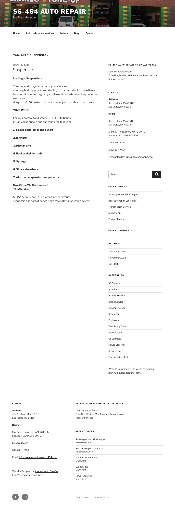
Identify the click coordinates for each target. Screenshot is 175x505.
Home (16, 33)
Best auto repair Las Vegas (122, 200)
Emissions (113, 320)
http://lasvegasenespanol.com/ (124, 372)
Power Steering (116, 219)
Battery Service (116, 295)
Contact (90, 33)
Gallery (64, 33)
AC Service (114, 283)
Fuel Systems (115, 332)
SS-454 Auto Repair (49, 11)
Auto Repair (114, 289)
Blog (76, 33)
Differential (114, 314)
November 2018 (117, 257)
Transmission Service (119, 206)
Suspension (24, 69)
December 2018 (117, 251)
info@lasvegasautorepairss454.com (134, 156)
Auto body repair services (40, 33)
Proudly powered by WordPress (92, 497)
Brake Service (115, 301)
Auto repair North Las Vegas (123, 194)
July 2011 (113, 263)
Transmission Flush (118, 357)
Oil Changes (114, 338)
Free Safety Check (118, 326)
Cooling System (116, 307)
